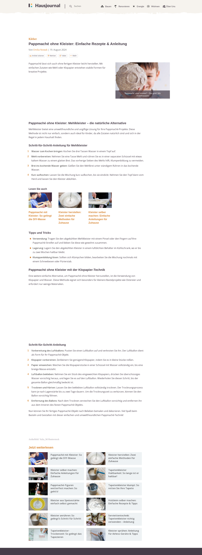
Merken (55, 56)
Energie (140, 6)
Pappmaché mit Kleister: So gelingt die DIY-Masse (40, 216)
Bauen (108, 6)
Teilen (67, 56)
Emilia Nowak (40, 49)
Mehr (79, 56)
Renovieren (124, 6)
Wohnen (155, 6)
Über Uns (170, 6)
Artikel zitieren (38, 56)
